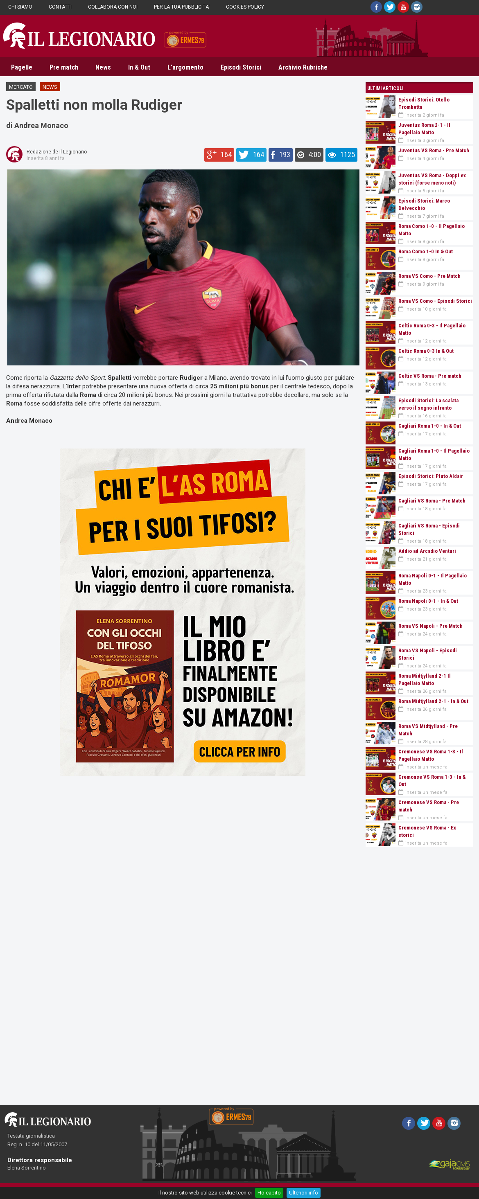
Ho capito (269, 1193)
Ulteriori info (303, 1193)
